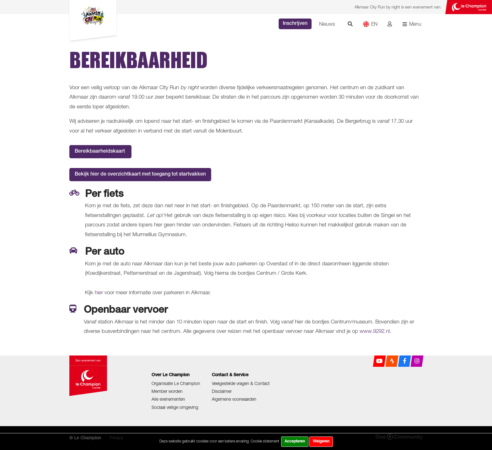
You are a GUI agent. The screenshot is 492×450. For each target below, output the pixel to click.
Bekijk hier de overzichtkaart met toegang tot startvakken (140, 174)
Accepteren (295, 441)
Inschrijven (295, 23)
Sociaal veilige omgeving (175, 407)
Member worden (167, 391)
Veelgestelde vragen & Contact (241, 383)
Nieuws (327, 24)
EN (370, 24)
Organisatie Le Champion (176, 383)
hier (99, 292)
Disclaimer (222, 391)
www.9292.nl (375, 331)
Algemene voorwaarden (234, 399)
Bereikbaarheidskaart (100, 151)
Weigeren (321, 441)
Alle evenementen (168, 399)
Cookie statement (265, 441)
